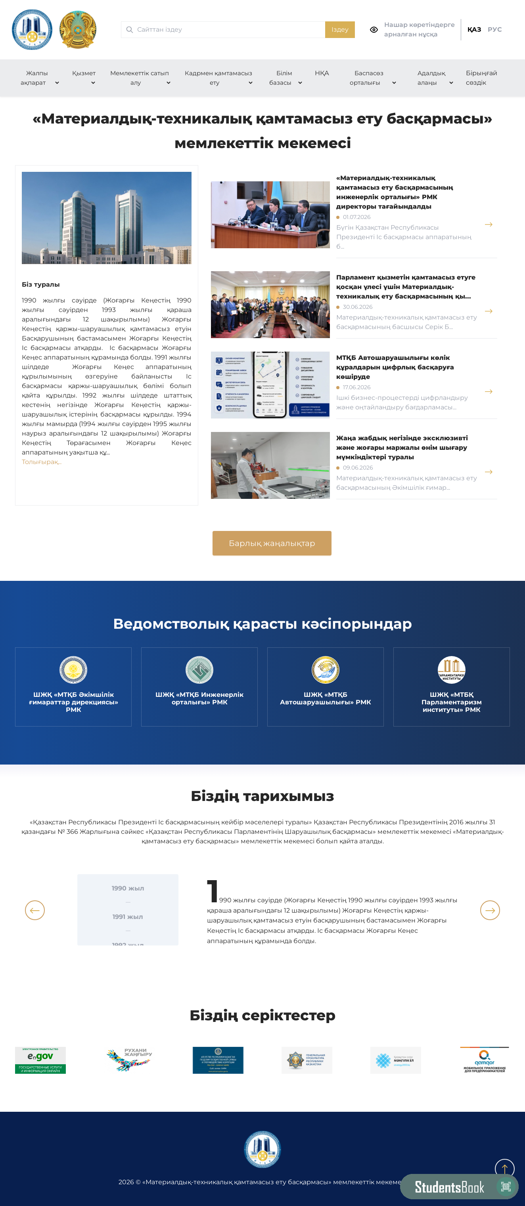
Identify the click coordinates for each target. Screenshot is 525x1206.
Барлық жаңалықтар (272, 543)
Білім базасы (280, 77)
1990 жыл (128, 888)
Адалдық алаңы (431, 77)
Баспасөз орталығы (366, 77)
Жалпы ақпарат (34, 77)
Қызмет (84, 73)
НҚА (322, 73)
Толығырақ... (41, 462)
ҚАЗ (474, 29)
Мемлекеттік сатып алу (139, 77)
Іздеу (340, 29)
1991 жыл (128, 917)
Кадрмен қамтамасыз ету (218, 77)
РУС (495, 29)
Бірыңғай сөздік (481, 77)
